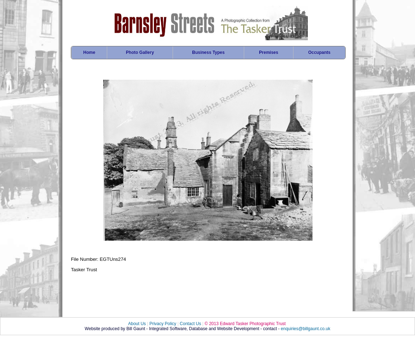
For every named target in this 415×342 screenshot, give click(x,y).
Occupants (319, 52)
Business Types (208, 52)
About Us (137, 323)
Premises (268, 52)
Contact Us (190, 323)
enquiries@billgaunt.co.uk (305, 328)
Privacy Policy (162, 323)
